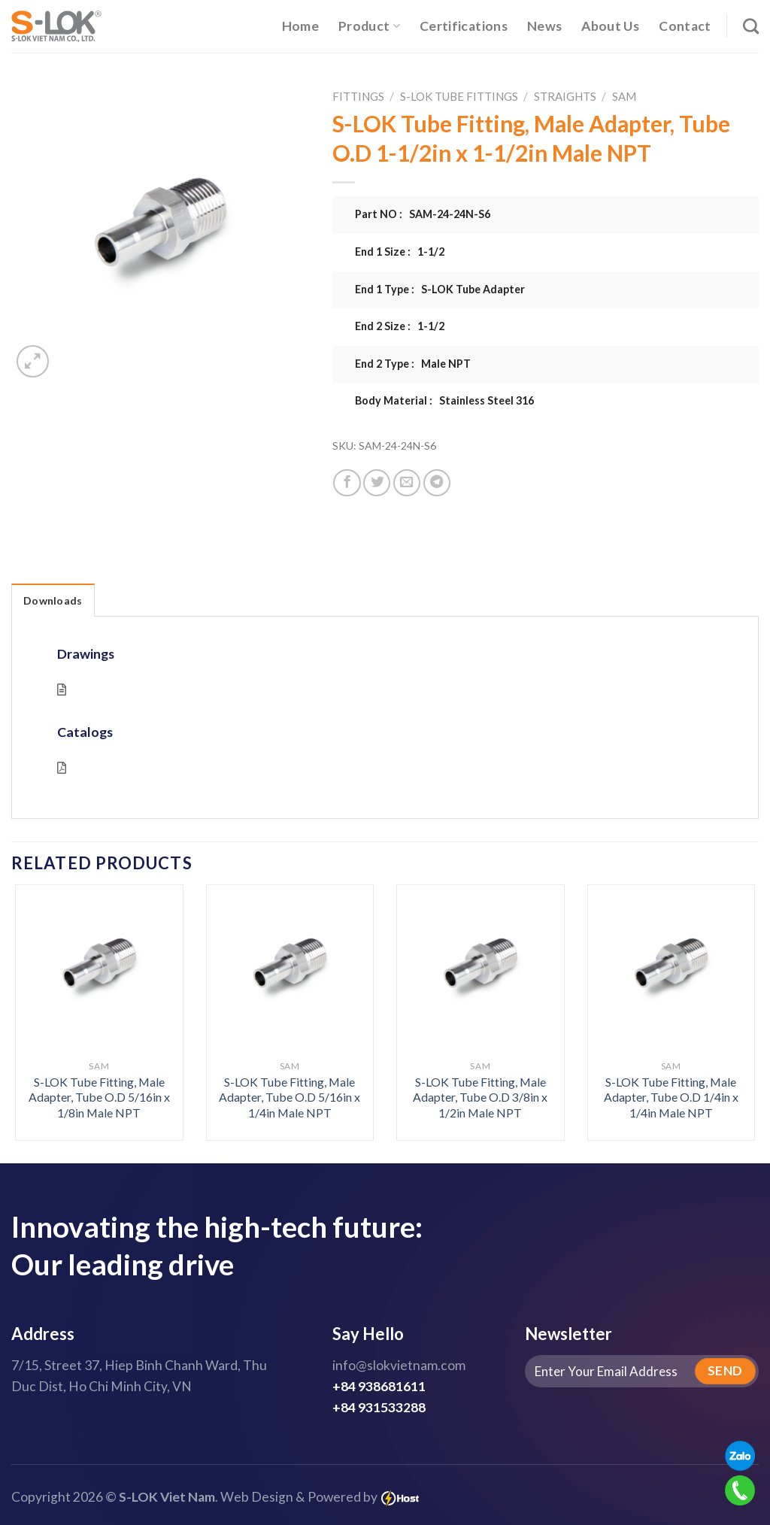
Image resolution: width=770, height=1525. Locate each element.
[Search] (751, 26)
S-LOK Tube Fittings (459, 96)
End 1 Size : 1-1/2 (399, 251)
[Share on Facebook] (346, 482)
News (544, 26)
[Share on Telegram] (436, 482)
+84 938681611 (379, 1386)
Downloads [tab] (53, 600)
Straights (565, 96)
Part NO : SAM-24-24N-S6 (422, 214)
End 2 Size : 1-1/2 (399, 326)
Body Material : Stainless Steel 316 (444, 400)
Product (369, 26)
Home (300, 26)
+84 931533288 (379, 1407)
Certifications (464, 26)
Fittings (358, 96)
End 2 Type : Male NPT (413, 363)
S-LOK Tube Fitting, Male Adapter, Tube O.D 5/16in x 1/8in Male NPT (99, 1097)
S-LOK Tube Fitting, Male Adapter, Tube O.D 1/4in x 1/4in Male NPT (671, 1097)
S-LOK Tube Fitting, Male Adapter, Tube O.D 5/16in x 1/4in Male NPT (289, 1097)
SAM (624, 96)
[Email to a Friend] (406, 482)
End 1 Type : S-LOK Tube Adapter (440, 289)
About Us (610, 26)
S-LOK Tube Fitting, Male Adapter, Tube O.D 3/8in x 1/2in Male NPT (480, 1097)
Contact (685, 26)
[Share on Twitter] (376, 482)
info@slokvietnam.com (398, 1365)
